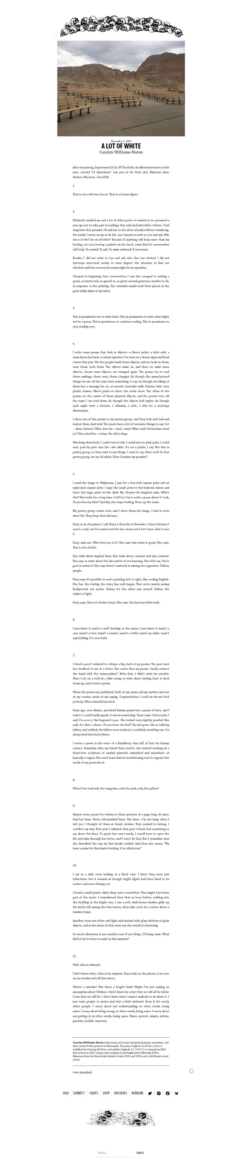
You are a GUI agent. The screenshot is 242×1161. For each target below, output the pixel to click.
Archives (120, 1093)
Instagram (159, 1093)
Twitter (150, 1093)
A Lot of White (121, 146)
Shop (106, 1093)
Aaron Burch (86, 1072)
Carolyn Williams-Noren (121, 152)
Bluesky (176, 1093)
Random (137, 1093)
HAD (66, 1093)
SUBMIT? (79, 1093)
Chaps (93, 1093)
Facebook (167, 1093)
